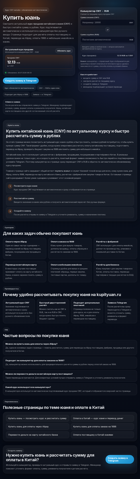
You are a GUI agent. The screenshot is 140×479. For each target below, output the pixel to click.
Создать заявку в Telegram (20, 80)
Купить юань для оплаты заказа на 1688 (94, 426)
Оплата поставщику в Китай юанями (93, 434)
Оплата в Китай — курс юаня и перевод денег (98, 418)
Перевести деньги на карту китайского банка (33, 434)
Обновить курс (64, 51)
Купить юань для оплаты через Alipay (28, 426)
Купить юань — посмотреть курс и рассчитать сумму (37, 418)
